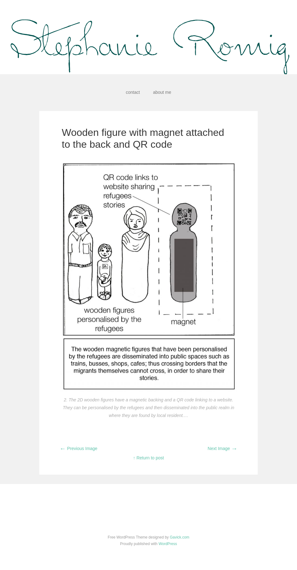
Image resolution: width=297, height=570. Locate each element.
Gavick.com (179, 537)
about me (162, 92)
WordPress (167, 544)
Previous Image (78, 448)
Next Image (222, 448)
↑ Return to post (148, 457)
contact (133, 92)
